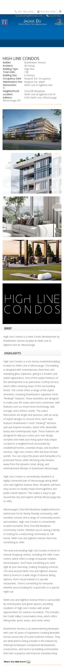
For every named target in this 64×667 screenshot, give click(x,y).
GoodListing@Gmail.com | (30, 15)
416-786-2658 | (27, 11)
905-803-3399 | (49, 11)
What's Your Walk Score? (17, 662)
